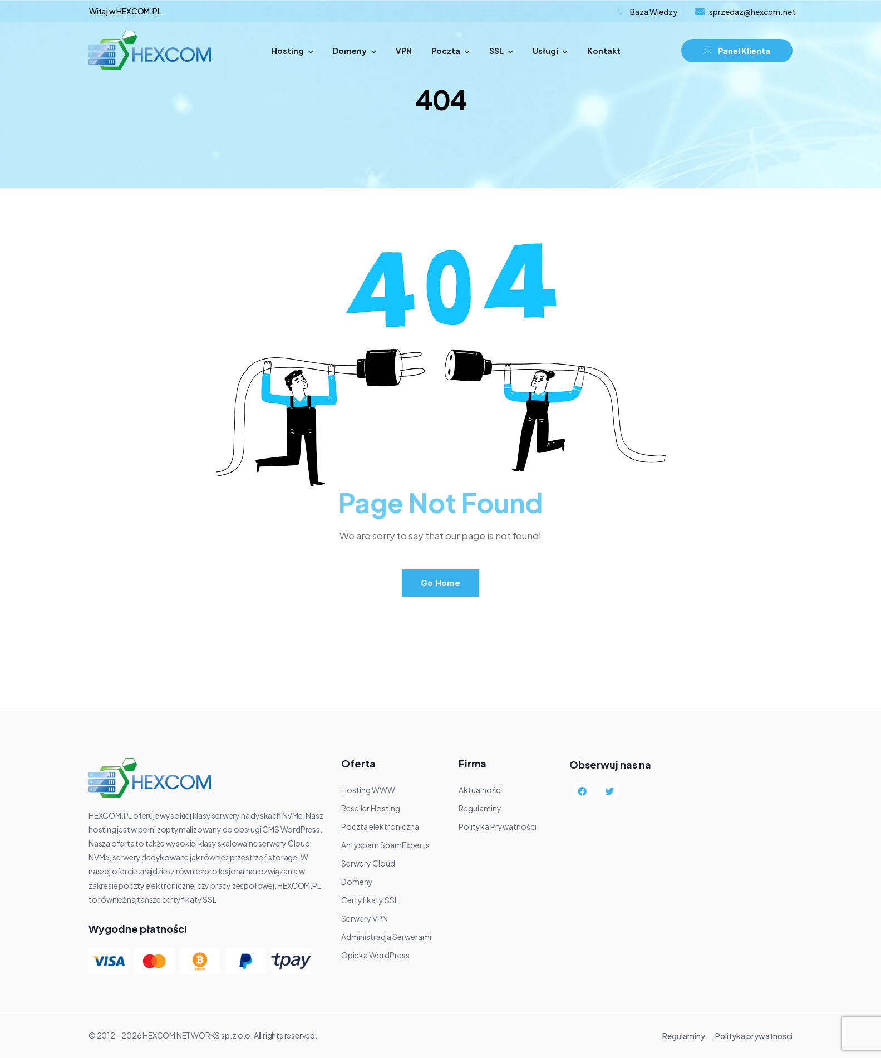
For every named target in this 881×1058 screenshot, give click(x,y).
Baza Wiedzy (653, 12)
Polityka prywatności (754, 1036)
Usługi (550, 51)
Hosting (292, 51)
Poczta (450, 51)
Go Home (440, 583)
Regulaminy (683, 1036)
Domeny (354, 51)
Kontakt (604, 51)
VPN (404, 51)
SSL (501, 51)
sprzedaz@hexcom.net (752, 12)
